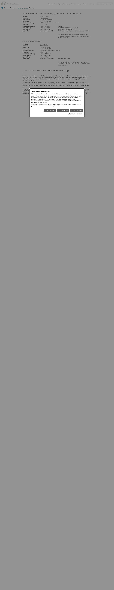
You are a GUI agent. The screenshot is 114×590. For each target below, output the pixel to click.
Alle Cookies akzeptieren (76, 110)
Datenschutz (72, 113)
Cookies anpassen (50, 110)
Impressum (79, 113)
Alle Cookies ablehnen (63, 110)
